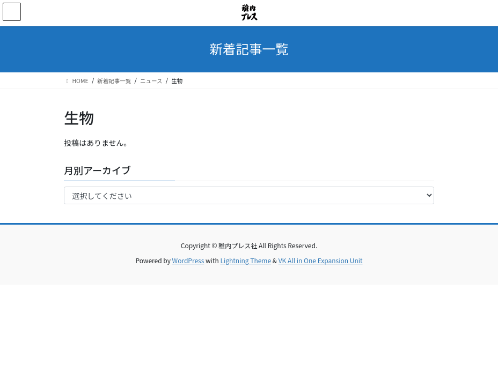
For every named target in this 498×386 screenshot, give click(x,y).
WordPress (188, 260)
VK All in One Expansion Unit (321, 260)
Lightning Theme (245, 260)
